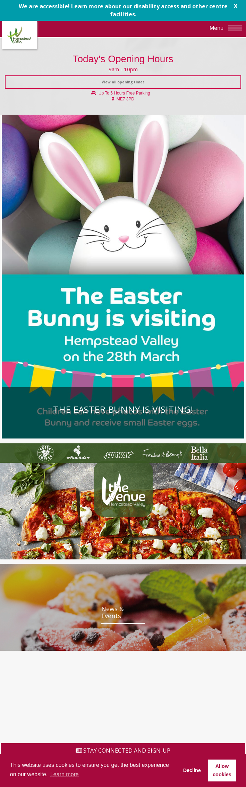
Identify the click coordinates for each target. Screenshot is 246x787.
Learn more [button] (64, 774)
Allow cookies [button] (222, 770)
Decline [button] (192, 770)
